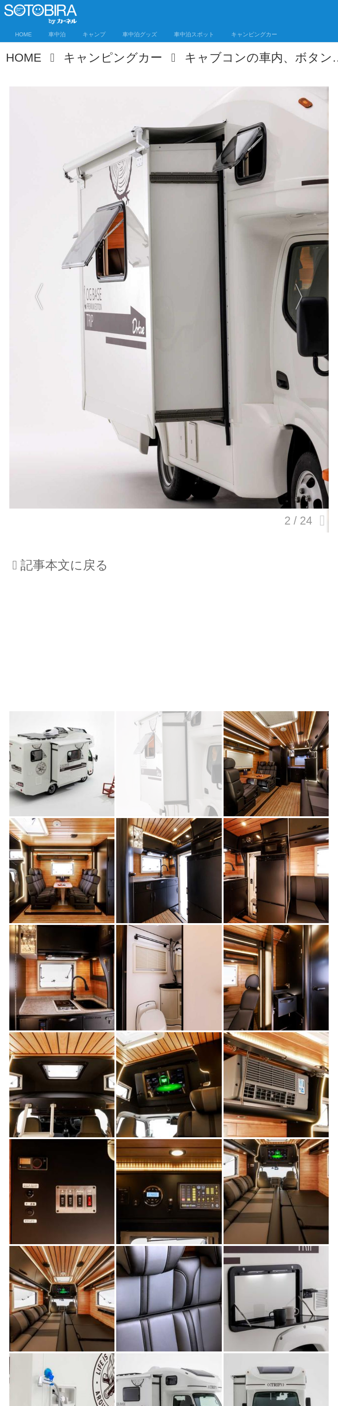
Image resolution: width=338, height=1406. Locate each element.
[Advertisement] (169, 648)
